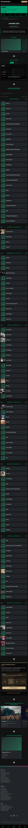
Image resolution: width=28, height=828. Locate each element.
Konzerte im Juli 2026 (4, 795)
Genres (12, 62)
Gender (16, 62)
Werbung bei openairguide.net (6, 808)
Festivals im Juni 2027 (5, 777)
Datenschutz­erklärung (5, 809)
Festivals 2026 (3, 775)
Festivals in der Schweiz (5, 772)
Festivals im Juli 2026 (4, 778)
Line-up (9, 14)
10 (5, 681)
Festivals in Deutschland (5, 774)
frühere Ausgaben (20, 4)
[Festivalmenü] (3, 15)
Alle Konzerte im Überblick (5, 799)
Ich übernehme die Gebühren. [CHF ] (10, 685)
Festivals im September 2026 (6, 781)
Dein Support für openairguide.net (7, 806)
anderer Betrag (23, 681)
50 (17, 681)
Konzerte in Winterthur (5, 791)
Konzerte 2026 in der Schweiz (6, 797)
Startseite (2, 4)
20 (11, 681)
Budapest (5, 11)
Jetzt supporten (24, 1)
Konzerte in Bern (3, 790)
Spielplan (20, 14)
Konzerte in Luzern (4, 792)
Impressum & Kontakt (4, 810)
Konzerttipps (3, 788)
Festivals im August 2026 (5, 779)
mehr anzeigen (14, 76)
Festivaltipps (3, 771)
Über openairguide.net (5, 805)
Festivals (7, 4)
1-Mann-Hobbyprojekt (17, 667)
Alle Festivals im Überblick (5, 782)
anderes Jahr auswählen (14, 26)
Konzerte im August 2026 (5, 796)
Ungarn (11, 4)
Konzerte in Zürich (4, 789)
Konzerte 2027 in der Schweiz (6, 798)
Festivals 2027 (3, 776)
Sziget (15, 4)
